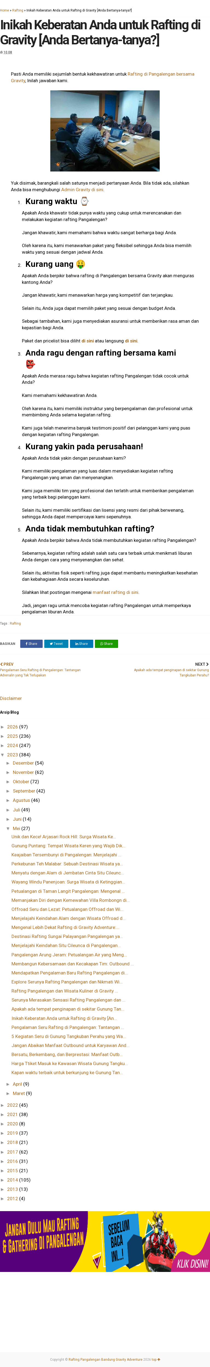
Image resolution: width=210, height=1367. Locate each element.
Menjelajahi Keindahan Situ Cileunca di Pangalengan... (66, 945)
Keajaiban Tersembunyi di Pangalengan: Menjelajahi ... (66, 854)
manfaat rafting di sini (115, 592)
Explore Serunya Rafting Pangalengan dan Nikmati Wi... (67, 982)
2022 (13, 1105)
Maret (19, 1093)
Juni (18, 819)
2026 (13, 727)
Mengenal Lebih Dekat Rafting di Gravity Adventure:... (65, 927)
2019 (13, 1133)
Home (4, 10)
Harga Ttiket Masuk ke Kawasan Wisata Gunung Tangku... (69, 1063)
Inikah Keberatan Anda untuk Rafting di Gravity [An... (64, 1018)
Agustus (22, 800)
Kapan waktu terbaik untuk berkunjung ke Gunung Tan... (67, 1072)
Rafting (17, 10)
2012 (13, 1198)
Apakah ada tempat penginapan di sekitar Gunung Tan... (67, 1009)
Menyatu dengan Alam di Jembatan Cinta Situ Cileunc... (67, 873)
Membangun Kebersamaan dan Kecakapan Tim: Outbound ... (72, 963)
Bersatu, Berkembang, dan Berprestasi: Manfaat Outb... (67, 1054)
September (24, 791)
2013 (13, 1189)
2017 (13, 1152)
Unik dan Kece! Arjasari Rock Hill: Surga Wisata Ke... (63, 836)
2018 (13, 1142)
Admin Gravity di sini (82, 189)
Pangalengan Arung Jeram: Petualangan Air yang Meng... (69, 954)
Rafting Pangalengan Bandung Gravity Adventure (105, 1360)
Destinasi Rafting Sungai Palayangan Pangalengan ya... (67, 936)
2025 (13, 736)
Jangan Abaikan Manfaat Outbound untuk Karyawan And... (70, 1045)
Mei (17, 828)
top (156, 1360)
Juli (17, 810)
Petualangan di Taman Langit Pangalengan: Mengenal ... (68, 891)
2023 (13, 754)
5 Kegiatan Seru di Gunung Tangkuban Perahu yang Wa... (68, 1036)
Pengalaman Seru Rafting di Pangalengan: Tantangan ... (67, 1027)
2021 (13, 1114)
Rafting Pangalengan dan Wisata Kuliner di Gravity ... (64, 991)
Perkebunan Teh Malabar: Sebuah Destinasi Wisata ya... (67, 863)
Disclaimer (11, 698)
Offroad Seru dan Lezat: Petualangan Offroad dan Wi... (67, 909)
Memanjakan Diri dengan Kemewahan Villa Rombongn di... (70, 900)
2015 (13, 1170)
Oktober (21, 781)
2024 (13, 745)
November (24, 772)
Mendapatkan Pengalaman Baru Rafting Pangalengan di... (69, 973)
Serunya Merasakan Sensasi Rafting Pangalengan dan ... (68, 1000)
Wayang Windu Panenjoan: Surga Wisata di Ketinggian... (68, 882)
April (18, 1084)
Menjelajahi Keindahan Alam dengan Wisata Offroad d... (68, 918)
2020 (13, 1123)
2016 (13, 1161)
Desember (24, 763)
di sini (87, 341)
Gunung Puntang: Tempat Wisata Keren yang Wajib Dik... (68, 845)
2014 (13, 1180)
